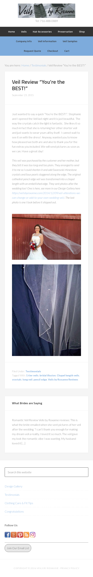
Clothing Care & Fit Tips (19, 503)
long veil (27, 379)
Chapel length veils (68, 375)
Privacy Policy (69, 568)
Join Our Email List (18, 548)
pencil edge (40, 379)
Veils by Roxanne (46, 11)
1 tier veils (32, 375)
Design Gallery (13, 486)
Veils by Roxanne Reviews (63, 379)
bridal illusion (48, 375)
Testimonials (33, 371)
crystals (17, 379)
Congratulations (14, 511)
